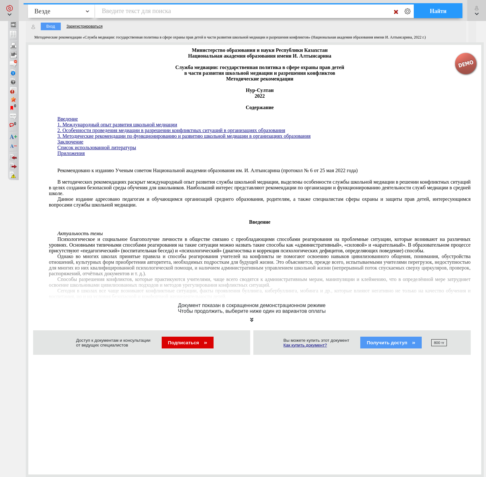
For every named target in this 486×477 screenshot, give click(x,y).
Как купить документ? (305, 345)
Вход (50, 26)
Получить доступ (391, 342)
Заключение (70, 141)
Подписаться (187, 342)
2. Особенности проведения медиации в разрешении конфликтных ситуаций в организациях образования (171, 130)
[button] (9, 10)
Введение (67, 119)
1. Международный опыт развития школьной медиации (117, 124)
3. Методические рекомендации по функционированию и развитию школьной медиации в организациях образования (184, 136)
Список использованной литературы (96, 147)
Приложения (71, 153)
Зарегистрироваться (84, 26)
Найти (438, 11)
